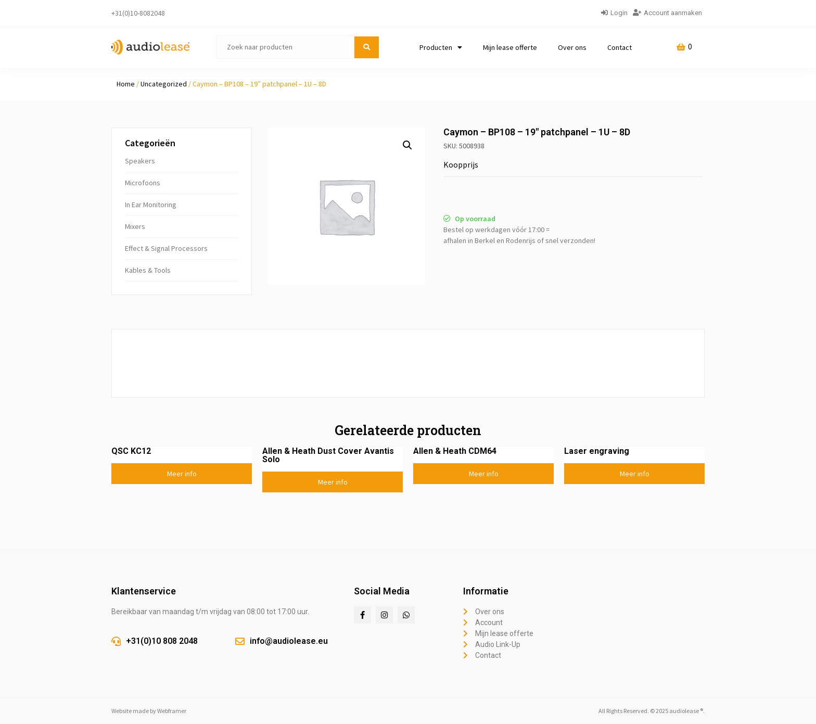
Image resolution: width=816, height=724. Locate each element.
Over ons (572, 47)
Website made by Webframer (148, 711)
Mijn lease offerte (510, 47)
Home (126, 83)
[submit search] (366, 47)
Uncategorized (164, 83)
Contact (619, 47)
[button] (407, 145)
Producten (440, 47)
